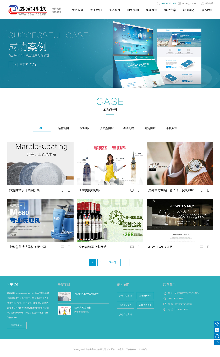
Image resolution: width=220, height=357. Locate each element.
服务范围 (133, 10)
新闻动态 (189, 10)
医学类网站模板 (89, 190)
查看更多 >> (16, 325)
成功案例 (114, 10)
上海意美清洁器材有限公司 (27, 247)
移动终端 (151, 10)
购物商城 (128, 128)
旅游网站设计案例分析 (24, 190)
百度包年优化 (145, 305)
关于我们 (96, 10)
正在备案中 (131, 349)
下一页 (112, 262)
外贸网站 (150, 128)
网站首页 (77, 10)
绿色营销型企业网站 (93, 247)
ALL (41, 128)
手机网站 (171, 128)
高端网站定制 (125, 295)
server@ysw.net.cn (188, 3)
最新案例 (64, 284)
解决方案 (170, 10)
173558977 (179, 298)
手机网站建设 (125, 305)
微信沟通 (207, 3)
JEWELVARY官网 (160, 247)
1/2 (124, 262)
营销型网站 (107, 128)
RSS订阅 (143, 349)
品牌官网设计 (145, 295)
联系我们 (207, 10)
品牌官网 (63, 128)
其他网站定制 (125, 314)
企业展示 (85, 128)
